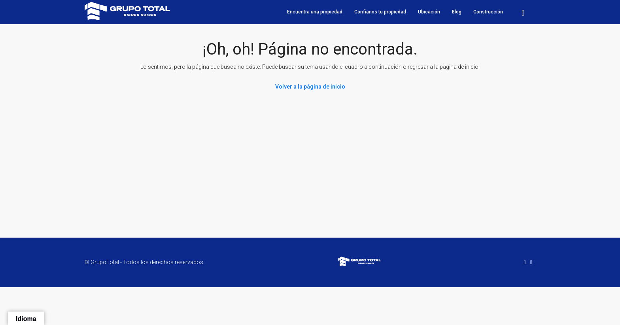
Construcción (488, 12)
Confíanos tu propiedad (380, 12)
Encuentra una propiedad (314, 12)
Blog (456, 12)
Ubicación (429, 12)
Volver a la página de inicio (310, 86)
